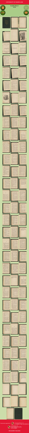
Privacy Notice (17, 430)
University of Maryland (14, 2)
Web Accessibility (12, 430)
